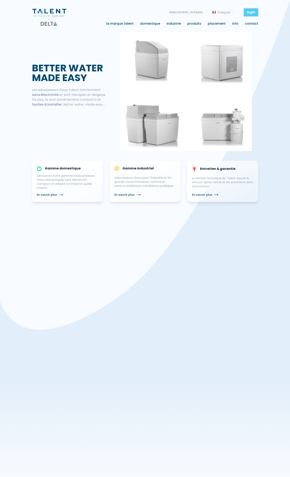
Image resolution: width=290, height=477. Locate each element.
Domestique (150, 23)
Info (235, 23)
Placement (217, 23)
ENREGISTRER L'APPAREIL (186, 12)
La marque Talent (120, 23)
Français (223, 12)
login (251, 12)
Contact (251, 23)
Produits (194, 23)
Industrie (174, 23)
